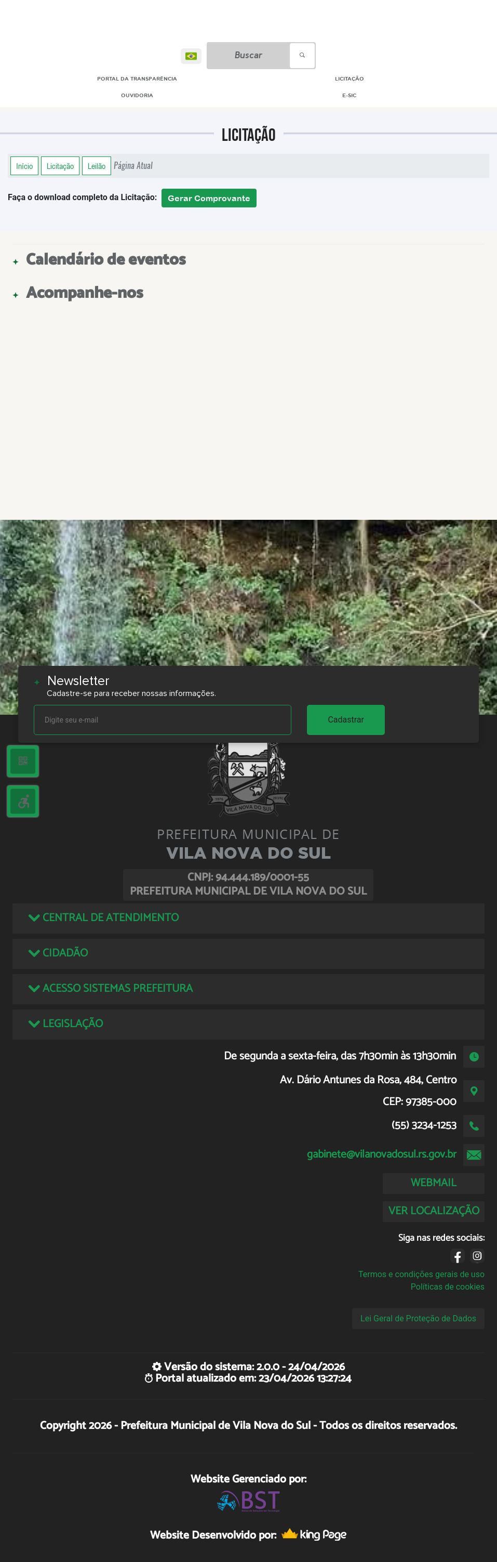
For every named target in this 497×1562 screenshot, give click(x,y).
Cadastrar (346, 720)
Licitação (60, 166)
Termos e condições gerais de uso (421, 1274)
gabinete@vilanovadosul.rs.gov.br (381, 1154)
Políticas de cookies (448, 1287)
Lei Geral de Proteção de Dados (418, 1318)
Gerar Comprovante (209, 198)
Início (24, 166)
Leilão (96, 166)
